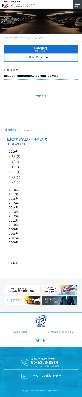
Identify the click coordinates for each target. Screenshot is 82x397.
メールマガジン (48, 57)
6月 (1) (16, 161)
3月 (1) (16, 172)
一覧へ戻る (41, 95)
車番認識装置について (16, 38)
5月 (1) (16, 166)
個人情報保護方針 (20, 332)
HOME (6, 38)
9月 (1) (16, 156)
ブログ (14, 262)
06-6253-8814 (44, 362)
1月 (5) (16, 182)
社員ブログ (31, 57)
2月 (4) (16, 177)
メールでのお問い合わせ (41, 376)
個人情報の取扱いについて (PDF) (61, 332)
